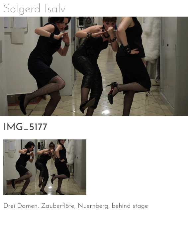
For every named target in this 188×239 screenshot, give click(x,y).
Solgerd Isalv (34, 9)
